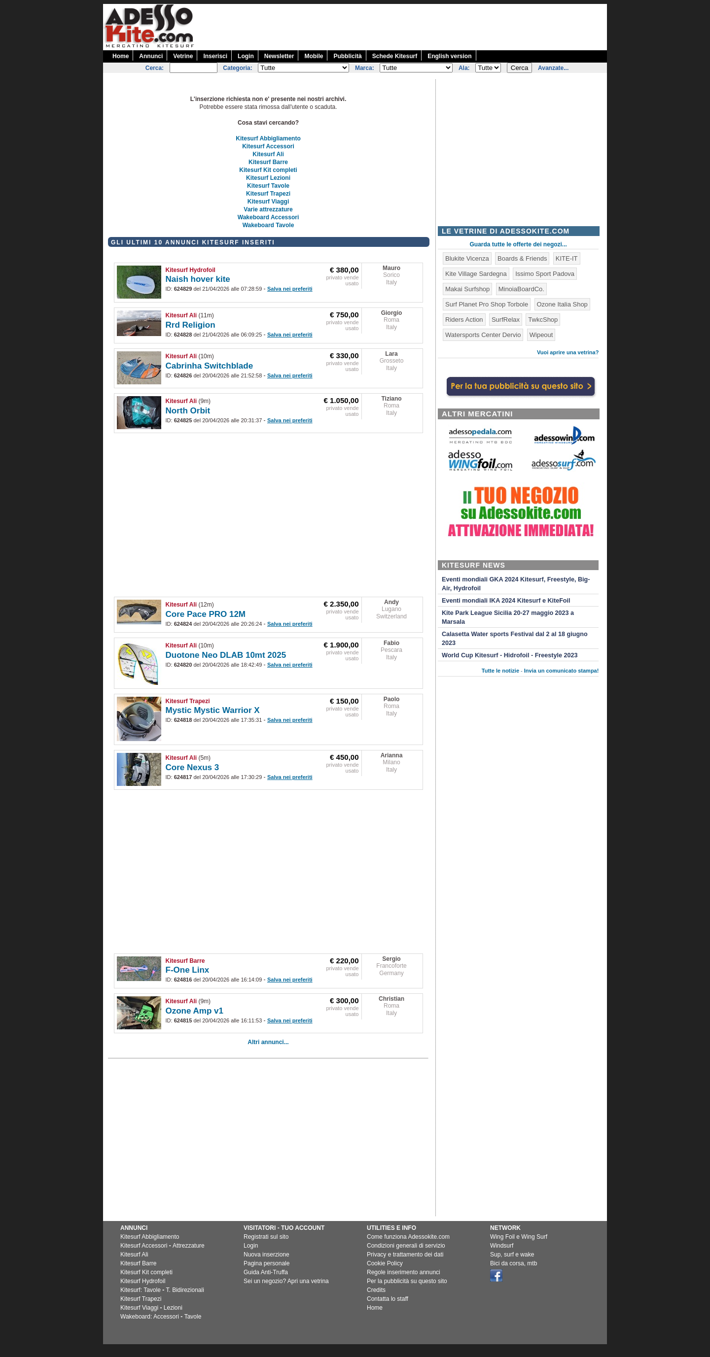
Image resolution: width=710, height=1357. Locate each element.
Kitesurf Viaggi (268, 201)
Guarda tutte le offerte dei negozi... (518, 244)
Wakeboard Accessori (268, 217)
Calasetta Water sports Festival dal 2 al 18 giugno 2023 (515, 638)
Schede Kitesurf (394, 56)
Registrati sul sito (266, 1236)
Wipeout (541, 335)
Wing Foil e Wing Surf (518, 1236)
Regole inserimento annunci (403, 1272)
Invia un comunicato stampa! (561, 671)
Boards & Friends (522, 258)
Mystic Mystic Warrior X (213, 710)
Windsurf (501, 1245)
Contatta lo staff (387, 1298)
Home (120, 56)
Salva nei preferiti (290, 289)
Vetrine (183, 56)
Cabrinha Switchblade (209, 366)
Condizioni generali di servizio (406, 1245)
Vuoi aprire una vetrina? (568, 352)
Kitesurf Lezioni (268, 177)
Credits (376, 1290)
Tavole (193, 1316)
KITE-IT (567, 258)
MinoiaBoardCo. (521, 289)
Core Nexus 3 (192, 767)
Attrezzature (189, 1245)
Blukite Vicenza (467, 258)
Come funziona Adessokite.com (408, 1236)
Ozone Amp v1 (194, 1011)
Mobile (313, 56)
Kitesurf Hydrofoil (190, 270)
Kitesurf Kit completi (268, 170)
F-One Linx (188, 970)
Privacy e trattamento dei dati (405, 1254)
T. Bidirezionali (185, 1290)
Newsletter (279, 56)
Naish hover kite (198, 279)
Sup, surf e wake (512, 1254)
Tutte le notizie (500, 671)
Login (246, 56)
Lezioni (173, 1307)
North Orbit (188, 410)
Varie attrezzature (268, 209)
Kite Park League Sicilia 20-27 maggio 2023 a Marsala (508, 617)
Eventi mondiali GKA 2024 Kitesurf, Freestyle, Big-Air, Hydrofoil (516, 584)
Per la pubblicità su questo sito (407, 1281)
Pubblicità (347, 56)
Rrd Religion (190, 325)
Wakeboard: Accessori (149, 1316)
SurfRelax (506, 319)
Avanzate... (553, 68)
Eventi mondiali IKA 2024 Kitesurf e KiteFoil (506, 600)
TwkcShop (543, 319)
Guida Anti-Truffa (266, 1272)
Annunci (151, 56)
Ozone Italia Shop (562, 304)
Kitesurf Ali (268, 154)
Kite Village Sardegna (476, 273)
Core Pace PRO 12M (206, 614)
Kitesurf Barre (268, 162)
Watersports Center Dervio (483, 335)
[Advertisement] (427, 26)
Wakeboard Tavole (268, 225)
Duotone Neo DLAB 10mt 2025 (226, 655)
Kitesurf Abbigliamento (268, 138)
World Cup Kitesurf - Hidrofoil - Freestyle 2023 (509, 655)
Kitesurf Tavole (268, 185)
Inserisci (215, 56)
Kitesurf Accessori (268, 146)
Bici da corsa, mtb (513, 1263)
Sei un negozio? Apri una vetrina (286, 1281)
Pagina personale (266, 1263)
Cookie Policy (385, 1263)
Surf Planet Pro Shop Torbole (486, 304)
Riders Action (464, 319)
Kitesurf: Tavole (140, 1290)
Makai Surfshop (467, 289)
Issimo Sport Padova (544, 273)
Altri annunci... (268, 1042)
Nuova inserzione (266, 1254)
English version (449, 56)
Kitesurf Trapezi (268, 193)
